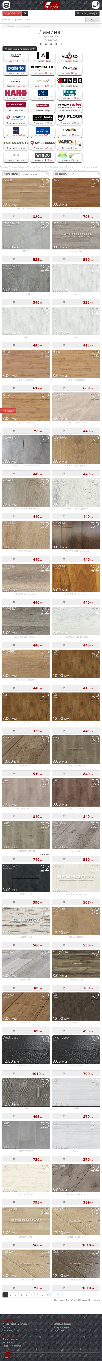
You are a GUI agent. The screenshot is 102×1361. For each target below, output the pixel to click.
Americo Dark (26, 765)
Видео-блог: (12, 13)
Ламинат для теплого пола (22, 170)
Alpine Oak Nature (26, 379)
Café (26, 1108)
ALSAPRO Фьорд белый (76, 636)
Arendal (76, 851)
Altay (76, 679)
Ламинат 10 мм (57, 167)
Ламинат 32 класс (8, 167)
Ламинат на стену (74, 167)
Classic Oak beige (76, 1236)
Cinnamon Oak (26, 1236)
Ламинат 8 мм (43, 167)
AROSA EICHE (26, 894)
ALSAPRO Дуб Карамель (76, 465)
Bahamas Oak (76, 979)
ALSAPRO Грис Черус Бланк (26, 465)
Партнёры (7, 1342)
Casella (76, 1108)
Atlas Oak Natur (76, 936)
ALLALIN (26, 294)
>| (59, 1294)
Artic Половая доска (76, 894)
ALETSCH (26, 251)
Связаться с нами (62, 1323)
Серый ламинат (78, 170)
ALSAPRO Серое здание (26, 636)
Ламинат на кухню (45, 170)
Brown (76, 1022)
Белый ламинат (62, 170)
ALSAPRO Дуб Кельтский (26, 508)
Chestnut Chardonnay (76, 1194)
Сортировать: (11, 173)
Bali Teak (26, 1022)
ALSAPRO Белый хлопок (76, 422)
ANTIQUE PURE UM (76, 808)
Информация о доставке (14, 1323)
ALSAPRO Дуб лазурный (76, 508)
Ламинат (25, 26)
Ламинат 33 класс (26, 167)
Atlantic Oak (26, 936)
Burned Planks (26, 1065)
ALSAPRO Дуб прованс (26, 594)
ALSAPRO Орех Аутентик (76, 594)
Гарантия (7, 1330)
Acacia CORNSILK (26, 208)
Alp (76, 294)
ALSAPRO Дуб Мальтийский (76, 551)
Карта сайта (59, 1330)
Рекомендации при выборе (19, 49)
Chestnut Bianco (26, 1194)
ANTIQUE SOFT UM (26, 851)
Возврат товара (61, 1327)
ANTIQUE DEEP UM (76, 765)
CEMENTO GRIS (26, 1151)
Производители (10, 1339)
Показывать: (61, 173)
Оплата (6, 1327)
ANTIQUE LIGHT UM (26, 808)
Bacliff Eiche (26, 979)
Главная (10, 26)
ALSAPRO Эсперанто (26, 679)
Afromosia (76, 208)
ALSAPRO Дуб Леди (26, 551)
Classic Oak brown (76, 1279)
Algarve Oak (76, 251)
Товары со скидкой (12, 1345)
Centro (76, 1151)
